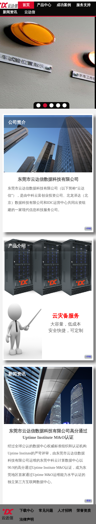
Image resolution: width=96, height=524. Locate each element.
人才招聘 (65, 510)
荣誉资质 (84, 510)
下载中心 (26, 510)
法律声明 (26, 519)
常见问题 (46, 510)
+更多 (88, 501)
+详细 (88, 228)
